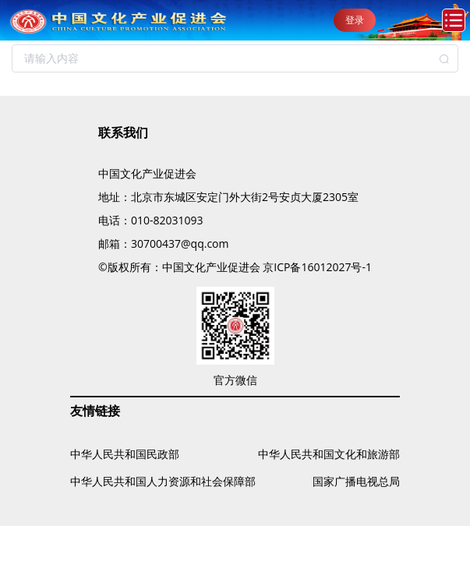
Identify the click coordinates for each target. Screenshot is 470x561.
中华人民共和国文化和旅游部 (329, 453)
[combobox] (235, 58)
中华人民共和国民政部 (124, 453)
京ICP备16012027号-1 (317, 266)
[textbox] (235, 58)
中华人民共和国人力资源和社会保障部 (163, 481)
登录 (354, 19)
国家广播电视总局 (356, 481)
